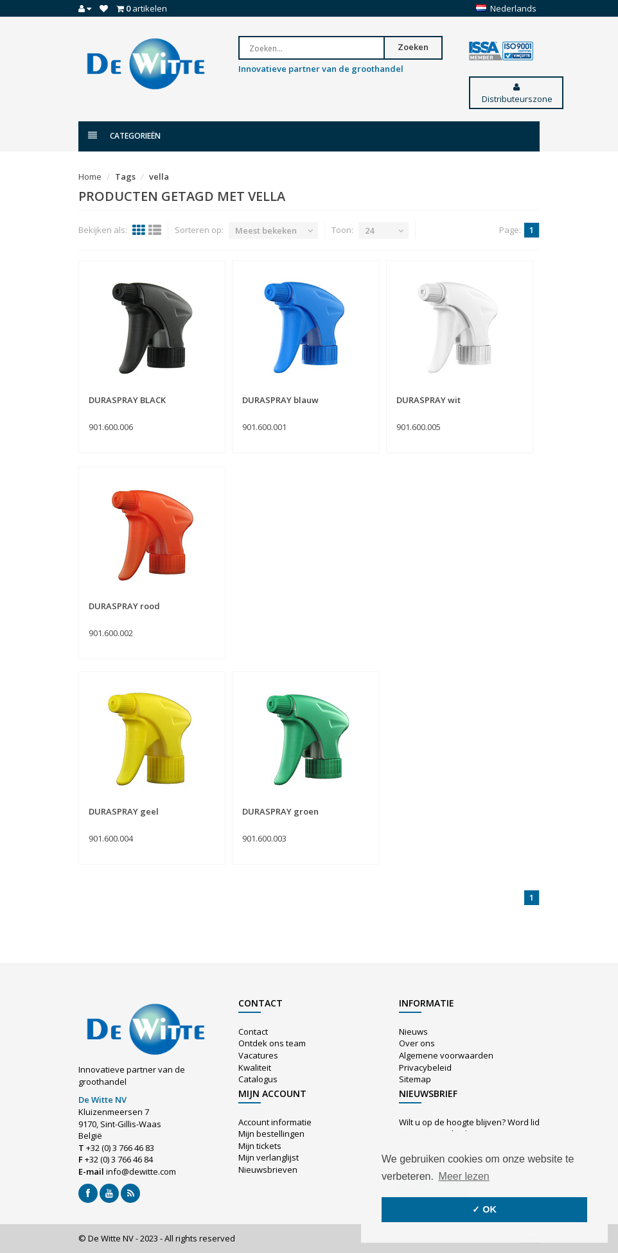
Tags (125, 176)
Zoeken (413, 47)
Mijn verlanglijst (268, 1157)
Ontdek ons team (272, 1043)
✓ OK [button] (484, 1209)
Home (90, 176)
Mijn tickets (259, 1146)
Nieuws (413, 1031)
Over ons (417, 1043)
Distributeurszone (516, 94)
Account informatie (275, 1122)
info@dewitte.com (141, 1171)
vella (159, 176)
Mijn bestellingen (271, 1133)
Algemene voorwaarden (446, 1055)
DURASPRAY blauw (280, 400)
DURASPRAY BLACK (127, 400)
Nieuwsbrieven (267, 1169)
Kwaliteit (254, 1067)
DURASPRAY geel (124, 811)
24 (369, 230)
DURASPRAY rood (124, 606)
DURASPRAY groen (280, 811)
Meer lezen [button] (464, 1176)
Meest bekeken (266, 230)
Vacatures (258, 1055)
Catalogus (258, 1079)
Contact (253, 1031)
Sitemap (415, 1079)
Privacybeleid (425, 1067)
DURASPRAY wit (428, 400)
